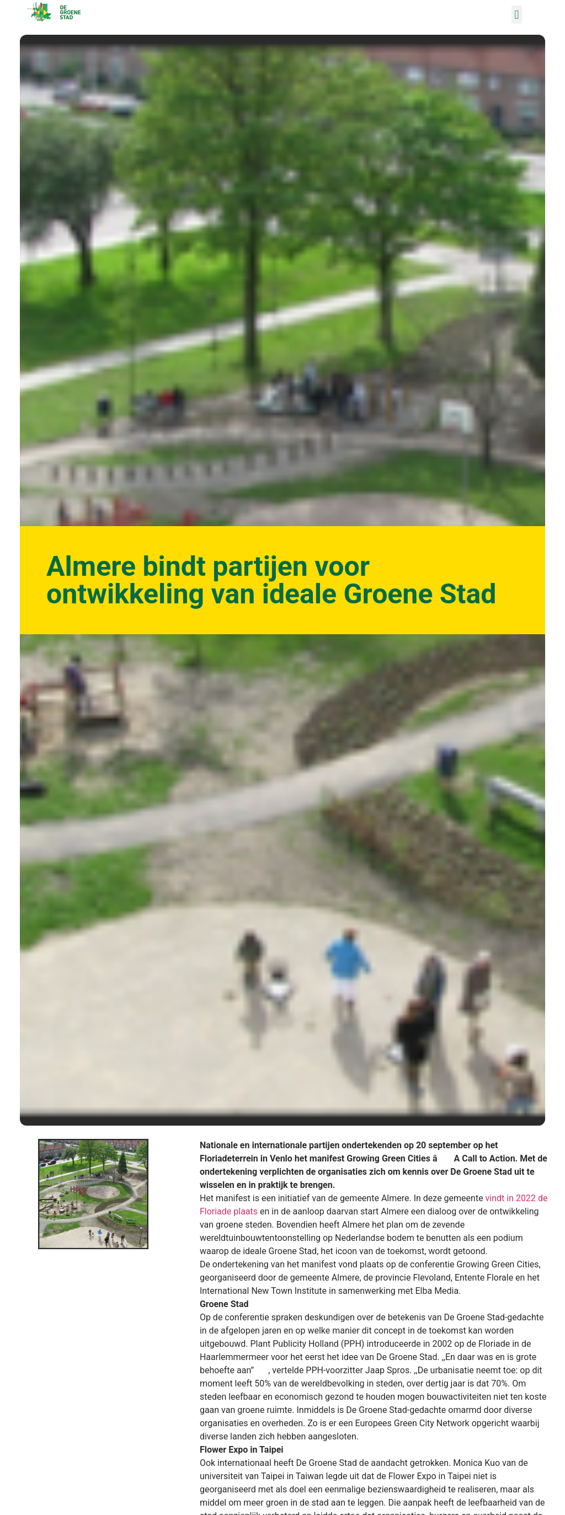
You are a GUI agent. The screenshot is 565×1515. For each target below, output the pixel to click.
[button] (516, 15)
